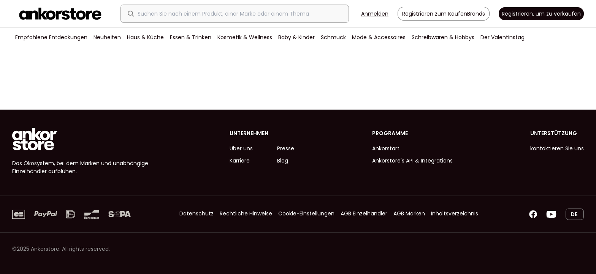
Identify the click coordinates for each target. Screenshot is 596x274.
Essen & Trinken (190, 37)
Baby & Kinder (296, 37)
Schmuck (333, 37)
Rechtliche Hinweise (246, 213)
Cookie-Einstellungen (306, 213)
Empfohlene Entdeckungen (51, 37)
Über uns (241, 148)
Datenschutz (196, 213)
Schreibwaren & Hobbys (443, 37)
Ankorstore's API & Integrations (412, 160)
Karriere (240, 160)
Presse (285, 148)
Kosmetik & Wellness (244, 37)
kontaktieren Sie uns (557, 148)
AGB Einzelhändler (364, 213)
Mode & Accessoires (379, 37)
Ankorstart (385, 148)
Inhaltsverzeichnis (454, 213)
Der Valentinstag (502, 37)
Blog (282, 160)
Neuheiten (107, 37)
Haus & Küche (145, 37)
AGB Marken (409, 213)
